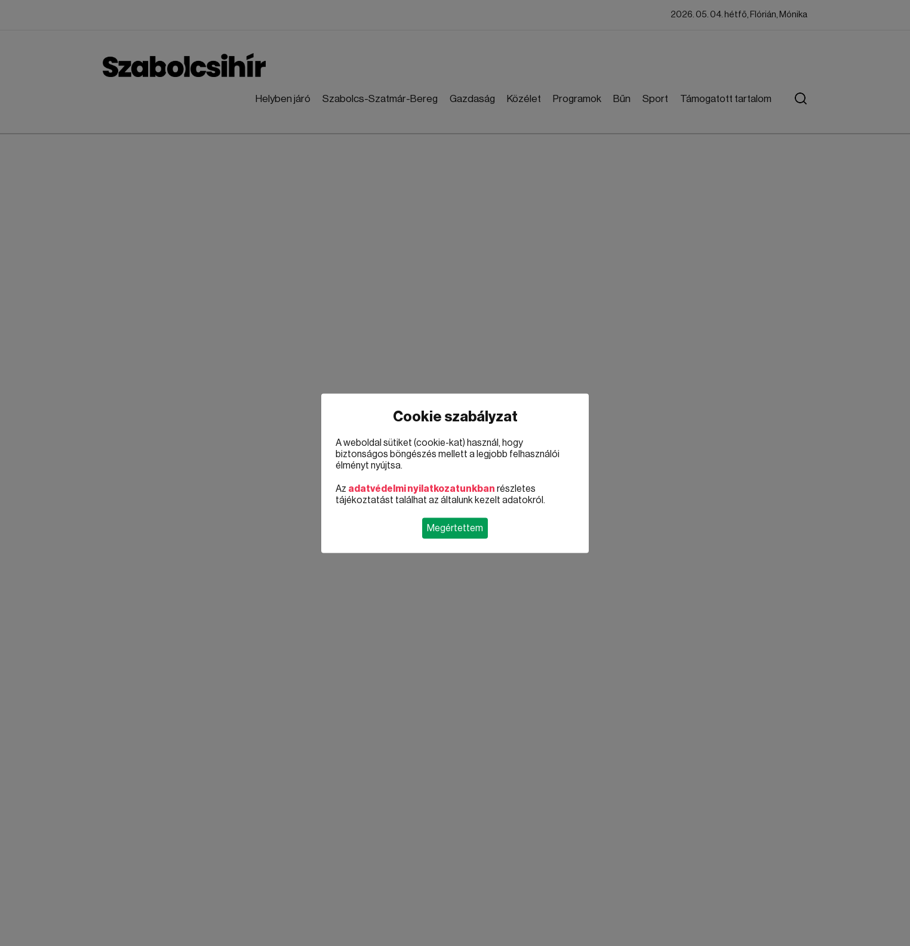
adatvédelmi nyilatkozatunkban (421, 488)
